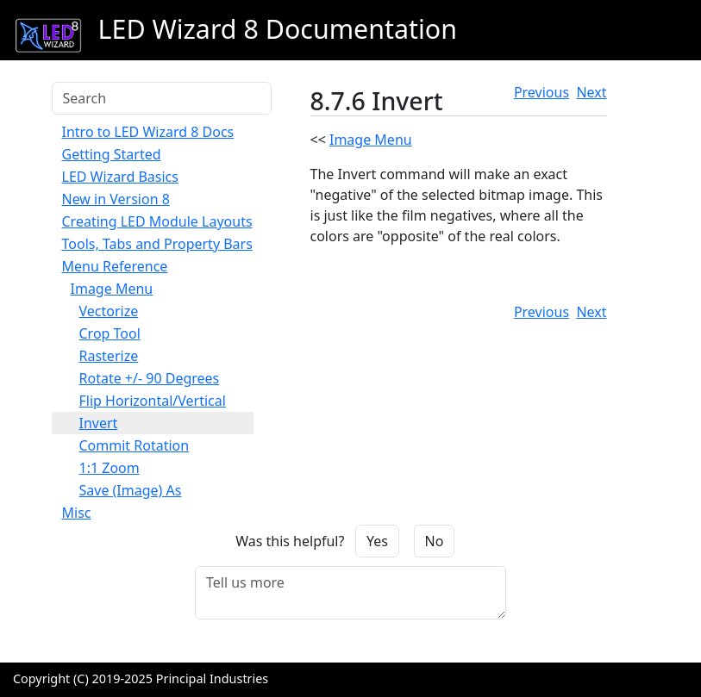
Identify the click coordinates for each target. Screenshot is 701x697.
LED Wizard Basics (120, 176)
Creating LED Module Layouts (157, 221)
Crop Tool (110, 333)
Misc (76, 512)
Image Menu (112, 288)
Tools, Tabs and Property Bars (157, 243)
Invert (98, 423)
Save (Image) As (130, 490)
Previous (541, 92)
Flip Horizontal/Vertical (152, 400)
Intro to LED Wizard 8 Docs (148, 131)
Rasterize (109, 355)
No (434, 541)
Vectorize (109, 311)
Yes (377, 541)
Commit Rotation (134, 445)
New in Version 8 (116, 199)
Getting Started (111, 154)
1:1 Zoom (109, 467)
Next (591, 92)
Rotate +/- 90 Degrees (149, 378)
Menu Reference (115, 266)
